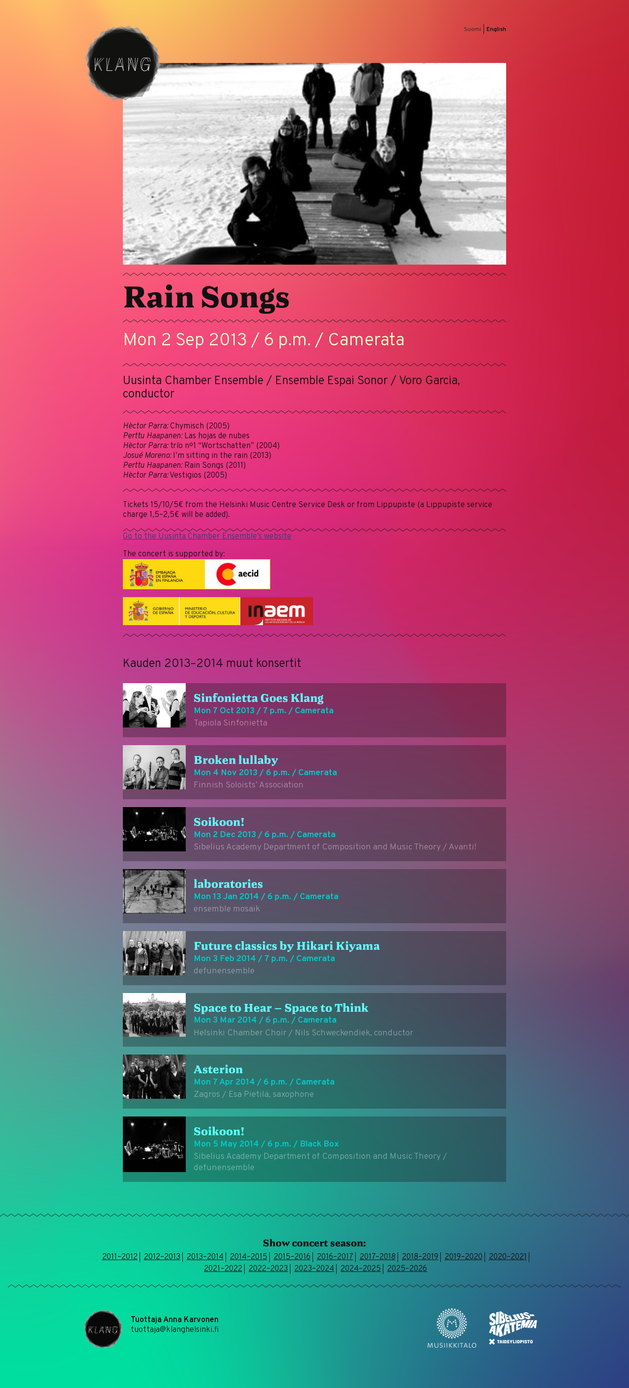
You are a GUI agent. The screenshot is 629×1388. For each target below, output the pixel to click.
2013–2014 (205, 1257)
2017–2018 (378, 1257)
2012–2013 (162, 1257)
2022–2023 (268, 1269)
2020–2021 (508, 1257)
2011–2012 (120, 1257)
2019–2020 (464, 1257)
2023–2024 (314, 1269)
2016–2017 (335, 1257)
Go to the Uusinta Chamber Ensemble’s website (207, 537)
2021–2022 (223, 1269)
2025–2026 (407, 1269)
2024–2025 (361, 1269)
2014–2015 (248, 1257)
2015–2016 (292, 1257)
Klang (123, 63)
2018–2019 (420, 1257)
